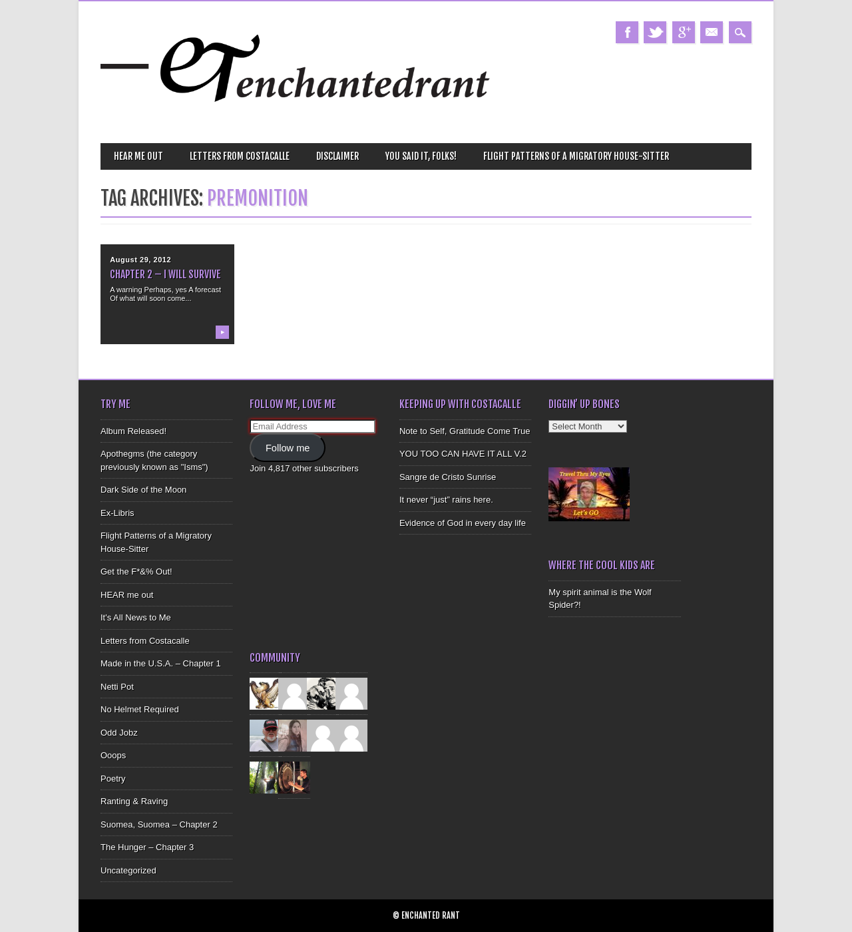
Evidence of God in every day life (462, 523)
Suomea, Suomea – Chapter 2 (159, 824)
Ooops (113, 755)
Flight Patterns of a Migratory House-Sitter (576, 156)
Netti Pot (117, 687)
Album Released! (133, 431)
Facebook (627, 32)
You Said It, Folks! (421, 156)
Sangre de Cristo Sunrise (447, 477)
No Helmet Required (140, 709)
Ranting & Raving (134, 801)
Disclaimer (337, 156)
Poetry (113, 779)
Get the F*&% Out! (136, 572)
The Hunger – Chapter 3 (147, 847)
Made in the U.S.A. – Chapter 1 (161, 663)
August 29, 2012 (140, 260)
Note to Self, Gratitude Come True (465, 431)
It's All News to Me (136, 617)
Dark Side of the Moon (143, 490)
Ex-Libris (117, 513)
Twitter (655, 32)
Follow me (288, 448)
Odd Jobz (119, 733)
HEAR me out (138, 156)
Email (711, 32)
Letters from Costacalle (240, 156)
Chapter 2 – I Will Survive (165, 274)
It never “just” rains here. (446, 500)
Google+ (683, 32)
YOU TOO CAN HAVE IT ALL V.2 (463, 454)
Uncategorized (128, 870)
